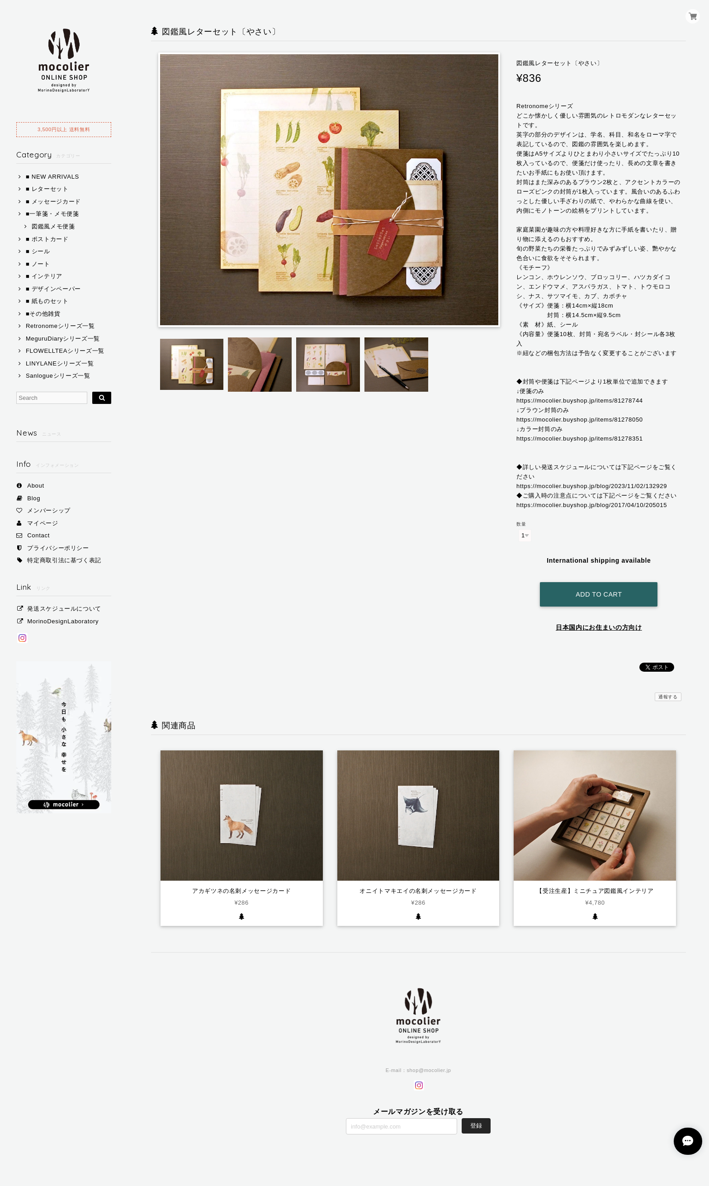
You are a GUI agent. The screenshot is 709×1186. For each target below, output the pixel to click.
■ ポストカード (47, 239)
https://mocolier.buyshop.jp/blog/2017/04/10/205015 (591, 505)
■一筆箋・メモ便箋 (52, 213)
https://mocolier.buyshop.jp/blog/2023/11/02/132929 (591, 486)
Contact (38, 535)
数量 (521, 524)
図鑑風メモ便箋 (53, 226)
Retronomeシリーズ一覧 (60, 326)
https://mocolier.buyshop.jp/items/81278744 (579, 400)
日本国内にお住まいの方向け (599, 624)
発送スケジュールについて (64, 608)
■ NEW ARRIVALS (52, 176)
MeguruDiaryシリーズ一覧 (63, 338)
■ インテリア (44, 276)
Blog (33, 498)
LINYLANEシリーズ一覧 (60, 363)
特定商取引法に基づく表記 (64, 560)
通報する (668, 693)
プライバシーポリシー (58, 548)
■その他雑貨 (43, 313)
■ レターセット (47, 188)
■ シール (38, 251)
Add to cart (599, 591)
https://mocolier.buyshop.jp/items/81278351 (579, 438)
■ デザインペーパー (53, 288)
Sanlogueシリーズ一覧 (58, 375)
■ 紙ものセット (47, 301)
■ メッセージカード (53, 201)
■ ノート (38, 264)
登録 (476, 1122)
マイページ (42, 523)
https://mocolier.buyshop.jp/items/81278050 (579, 419)
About (35, 485)
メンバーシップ (49, 510)
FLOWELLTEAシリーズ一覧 (65, 350)
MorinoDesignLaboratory (63, 621)
